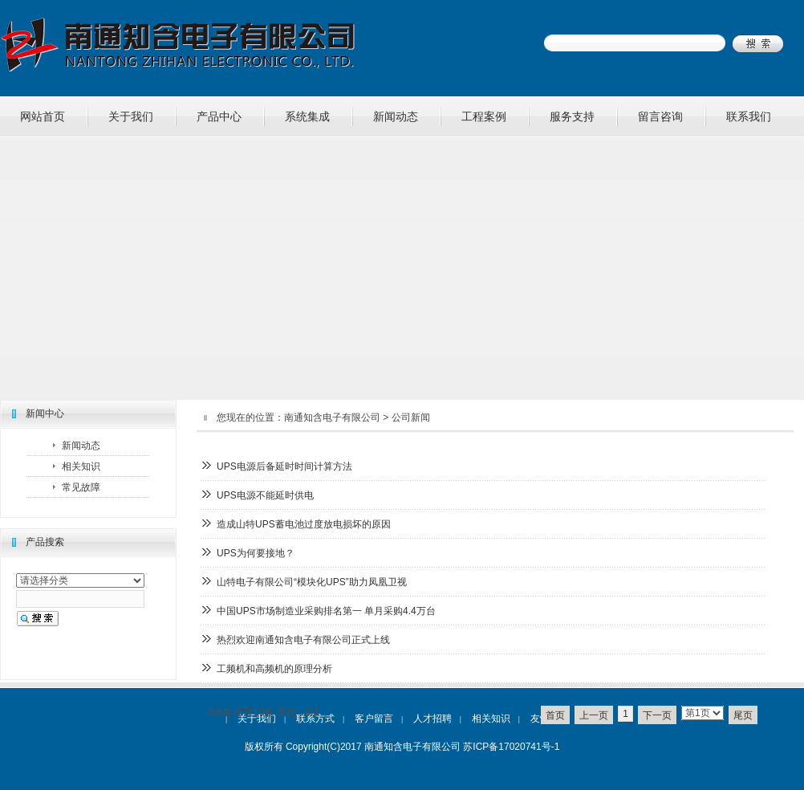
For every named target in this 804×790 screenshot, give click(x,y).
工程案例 (483, 116)
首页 (555, 715)
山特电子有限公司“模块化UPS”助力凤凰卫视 (312, 582)
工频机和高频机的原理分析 (274, 668)
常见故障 (81, 487)
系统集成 (307, 116)
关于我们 (130, 116)
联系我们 (748, 116)
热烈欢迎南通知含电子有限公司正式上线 (303, 639)
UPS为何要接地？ (255, 553)
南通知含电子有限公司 (332, 417)
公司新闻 (411, 417)
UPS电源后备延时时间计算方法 (284, 466)
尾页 (743, 715)
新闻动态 (395, 116)
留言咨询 (660, 116)
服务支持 (572, 116)
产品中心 (219, 116)
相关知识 (81, 466)
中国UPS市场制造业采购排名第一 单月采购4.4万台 (326, 611)
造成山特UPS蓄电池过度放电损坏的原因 (304, 524)
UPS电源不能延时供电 (265, 495)
